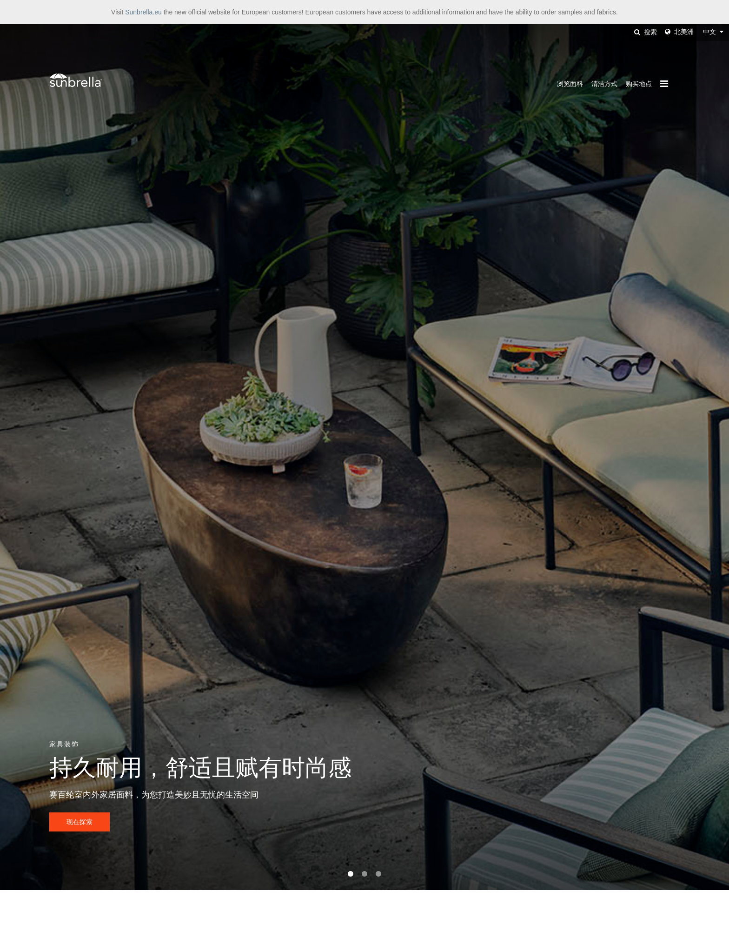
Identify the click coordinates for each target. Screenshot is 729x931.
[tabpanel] (364, 457)
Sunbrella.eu (143, 12)
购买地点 (639, 83)
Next (694, 457)
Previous (35, 457)
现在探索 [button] (79, 821)
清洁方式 (604, 83)
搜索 (645, 32)
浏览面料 (570, 83)
